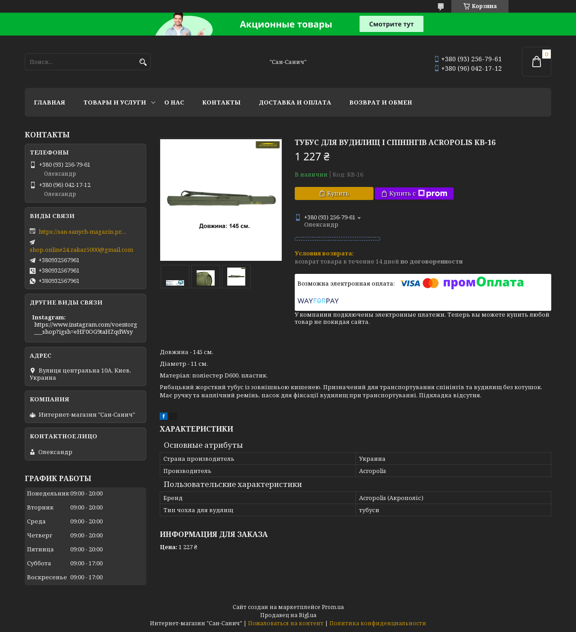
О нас (174, 102)
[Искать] (143, 62)
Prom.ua (333, 607)
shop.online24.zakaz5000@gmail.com (81, 249)
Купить (338, 193)
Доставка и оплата (295, 102)
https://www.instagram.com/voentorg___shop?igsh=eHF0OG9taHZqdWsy (85, 328)
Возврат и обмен (380, 102)
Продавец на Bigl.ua (288, 615)
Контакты (221, 102)
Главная (49, 102)
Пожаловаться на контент (286, 623)
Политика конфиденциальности (377, 623)
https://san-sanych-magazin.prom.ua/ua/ (84, 231)
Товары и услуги (114, 102)
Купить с (418, 193)
